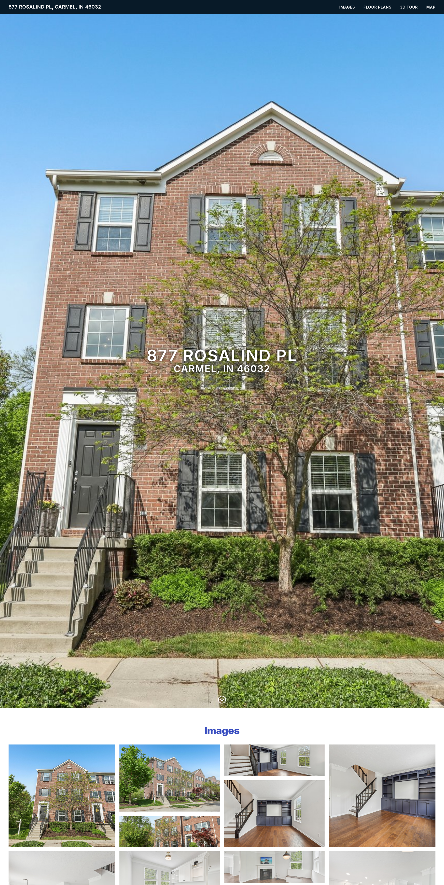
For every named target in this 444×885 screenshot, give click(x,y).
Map (430, 7)
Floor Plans (378, 7)
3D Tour (409, 7)
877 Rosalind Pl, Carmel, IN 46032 (55, 7)
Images (347, 7)
